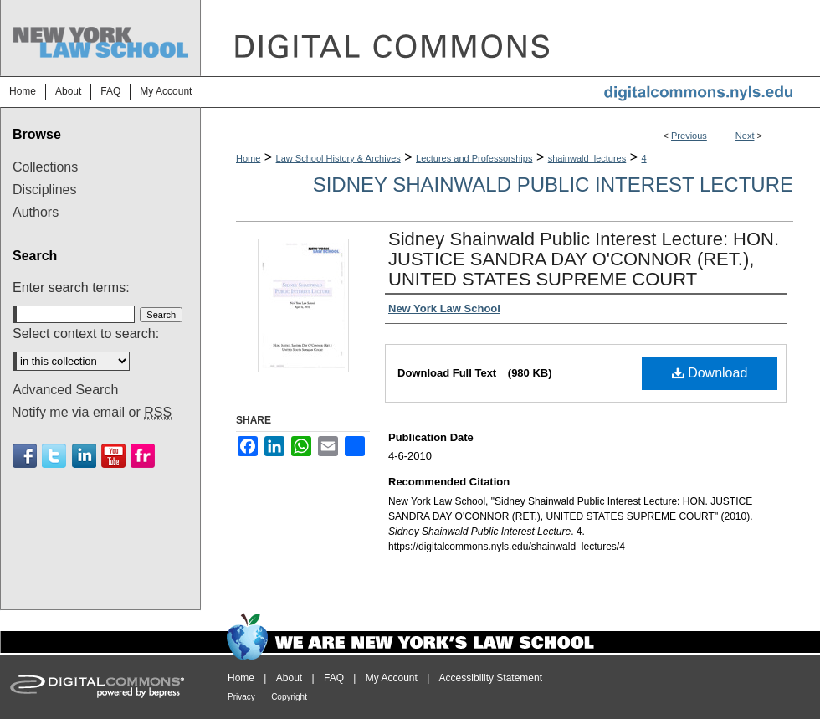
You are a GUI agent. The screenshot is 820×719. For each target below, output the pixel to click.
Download (710, 373)
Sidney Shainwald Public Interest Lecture (553, 184)
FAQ (334, 678)
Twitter (54, 456)
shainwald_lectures (587, 158)
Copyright (289, 696)
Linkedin (84, 456)
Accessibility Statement (490, 678)
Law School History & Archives (338, 158)
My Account (392, 678)
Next (745, 136)
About (289, 678)
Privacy (241, 696)
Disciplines (44, 189)
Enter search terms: (71, 287)
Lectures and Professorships (474, 158)
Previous (689, 136)
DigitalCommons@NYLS (510, 38)
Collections (45, 167)
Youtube (113, 456)
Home (248, 158)
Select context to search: (86, 333)
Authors (36, 212)
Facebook (25, 456)
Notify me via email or (92, 412)
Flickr (143, 456)
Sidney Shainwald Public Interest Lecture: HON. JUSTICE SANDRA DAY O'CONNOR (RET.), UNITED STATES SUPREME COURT (583, 259)
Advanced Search (65, 390)
